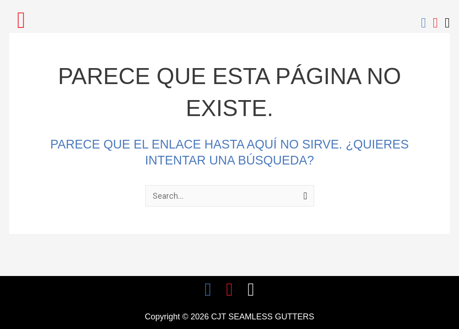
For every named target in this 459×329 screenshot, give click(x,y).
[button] (21, 19)
